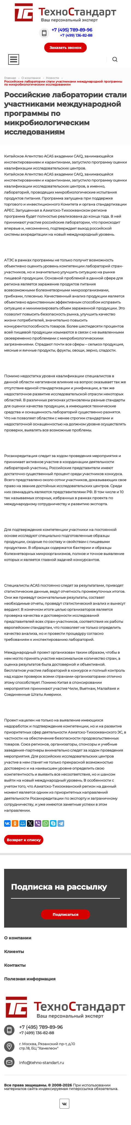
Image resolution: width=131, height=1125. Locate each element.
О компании (17, 937)
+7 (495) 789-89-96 (72, 30)
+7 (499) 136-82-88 (76, 35)
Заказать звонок (65, 47)
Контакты (15, 965)
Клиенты (14, 951)
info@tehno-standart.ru (41, 1062)
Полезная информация (29, 978)
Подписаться (65, 914)
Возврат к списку (24, 840)
